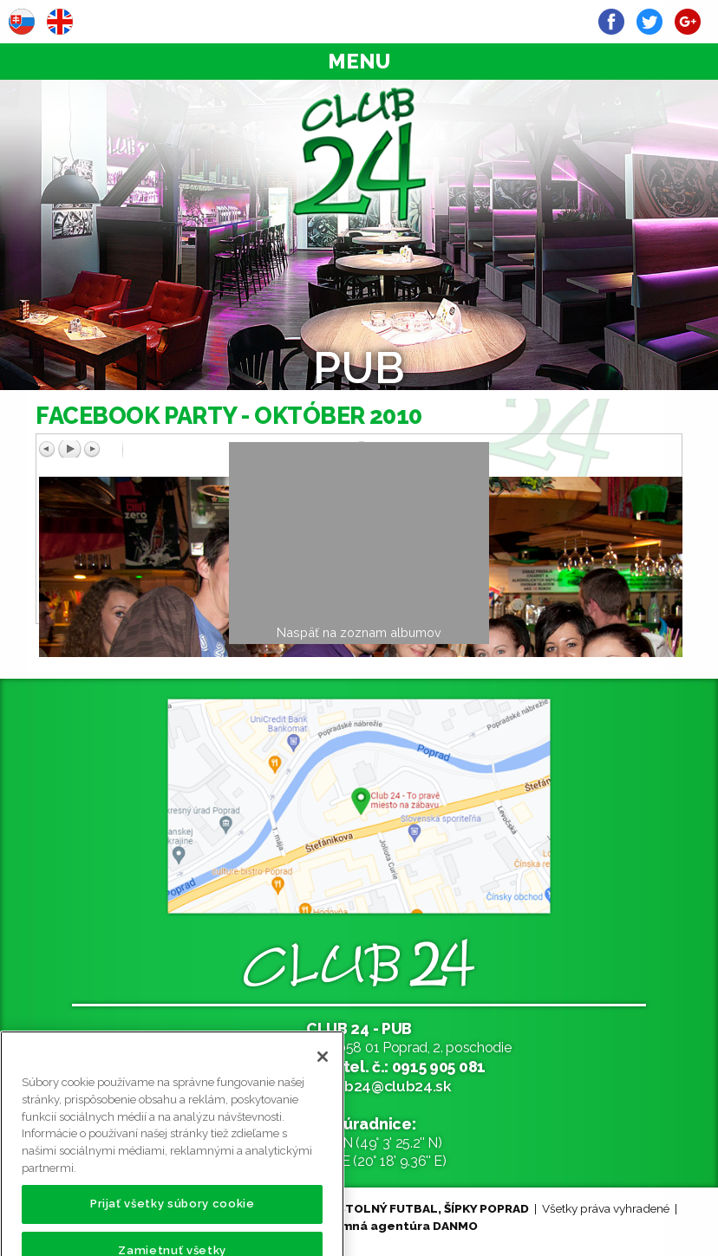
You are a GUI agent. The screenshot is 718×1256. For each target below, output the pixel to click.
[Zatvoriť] (323, 1068)
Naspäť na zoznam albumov (359, 632)
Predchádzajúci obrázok (195, 449)
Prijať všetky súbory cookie (172, 1214)
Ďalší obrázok (509, 449)
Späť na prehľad (521, 467)
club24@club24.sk (387, 1086)
